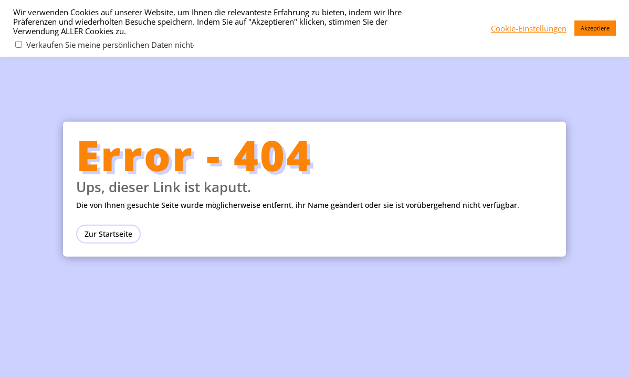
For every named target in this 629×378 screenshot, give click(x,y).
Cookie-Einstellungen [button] (529, 28)
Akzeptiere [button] (595, 28)
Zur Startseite (108, 233)
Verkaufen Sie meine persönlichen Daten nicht (109, 44)
